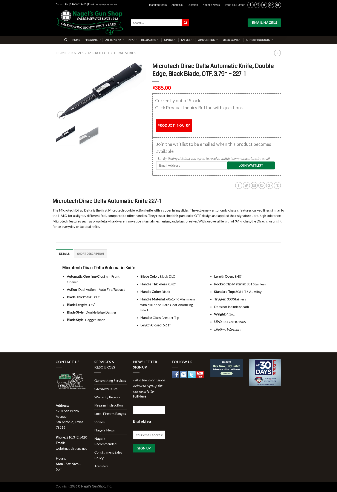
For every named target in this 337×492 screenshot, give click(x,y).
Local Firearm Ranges (110, 413)
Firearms (93, 40)
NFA (132, 40)
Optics (170, 40)
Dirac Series (125, 53)
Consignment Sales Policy (108, 455)
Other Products (259, 40)
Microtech (98, 53)
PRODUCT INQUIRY (174, 125)
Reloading (150, 40)
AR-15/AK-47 (114, 40)
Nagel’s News (211, 5)
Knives (187, 40)
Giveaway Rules (106, 389)
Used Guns (232, 40)
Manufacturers (158, 5)
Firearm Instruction (108, 405)
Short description (90, 254)
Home (76, 40)
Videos (99, 422)
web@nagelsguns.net (106, 4)
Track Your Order (235, 5)
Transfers (101, 466)
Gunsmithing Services (110, 380)
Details (64, 254)
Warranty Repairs (107, 397)
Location (193, 5)
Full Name (139, 396)
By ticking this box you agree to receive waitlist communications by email (216, 158)
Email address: (142, 421)
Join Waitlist (251, 165)
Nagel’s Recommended (105, 441)
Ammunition (208, 40)
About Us (177, 5)
